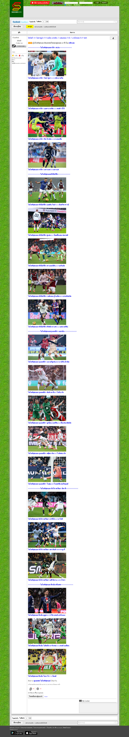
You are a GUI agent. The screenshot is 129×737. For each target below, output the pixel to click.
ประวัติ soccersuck (57, 727)
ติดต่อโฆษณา (67, 727)
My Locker (84, 701)
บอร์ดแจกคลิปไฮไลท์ (50, 27)
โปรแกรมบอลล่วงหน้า (39, 727)
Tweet (45, 696)
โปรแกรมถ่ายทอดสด (26, 727)
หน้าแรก (12, 727)
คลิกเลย (71, 43)
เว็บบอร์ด (49, 727)
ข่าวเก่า (18, 727)
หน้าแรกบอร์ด (38, 27)
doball (19, 41)
